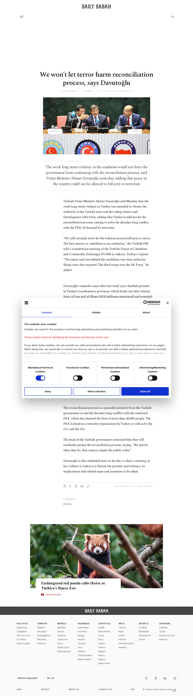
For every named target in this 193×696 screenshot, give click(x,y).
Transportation (85, 655)
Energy (81, 635)
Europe (60, 631)
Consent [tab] (47, 312)
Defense (82, 651)
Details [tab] (96, 312)
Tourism (82, 643)
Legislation (22, 631)
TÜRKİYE (42, 623)
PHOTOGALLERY (53, 594)
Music (121, 631)
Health (101, 627)
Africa (60, 643)
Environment (104, 631)
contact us (105, 689)
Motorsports (145, 635)
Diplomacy (22, 627)
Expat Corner (104, 663)
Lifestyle (104, 623)
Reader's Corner (167, 635)
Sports (143, 623)
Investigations (43, 635)
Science (101, 647)
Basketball (144, 631)
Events (122, 635)
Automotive (83, 627)
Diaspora (41, 643)
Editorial (163, 639)
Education (42, 631)
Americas (61, 635)
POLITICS (22, 623)
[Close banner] (167, 303)
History (101, 655)
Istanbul (41, 627)
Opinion (164, 623)
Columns (163, 627)
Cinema (122, 627)
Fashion (101, 643)
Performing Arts (126, 643)
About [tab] (146, 312)
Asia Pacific (62, 639)
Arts (122, 623)
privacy (45, 689)
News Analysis (23, 643)
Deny (48, 391)
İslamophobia (64, 651)
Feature (101, 659)
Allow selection (96, 391)
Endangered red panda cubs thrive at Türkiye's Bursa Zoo (74, 585)
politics (67, 504)
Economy (82, 631)
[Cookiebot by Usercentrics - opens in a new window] (145, 302)
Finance (81, 639)
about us (74, 689)
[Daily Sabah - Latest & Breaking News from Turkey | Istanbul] (96, 6)
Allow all (145, 391)
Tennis (142, 639)
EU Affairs (21, 639)
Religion (102, 651)
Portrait (122, 639)
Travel (101, 635)
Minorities (42, 639)
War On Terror (24, 635)
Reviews (122, 647)
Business (84, 623)
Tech (80, 647)
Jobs (19, 689)
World (61, 623)
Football (143, 627)
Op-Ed (162, 631)
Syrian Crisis (63, 647)
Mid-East (61, 627)
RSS (133, 689)
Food (100, 639)
